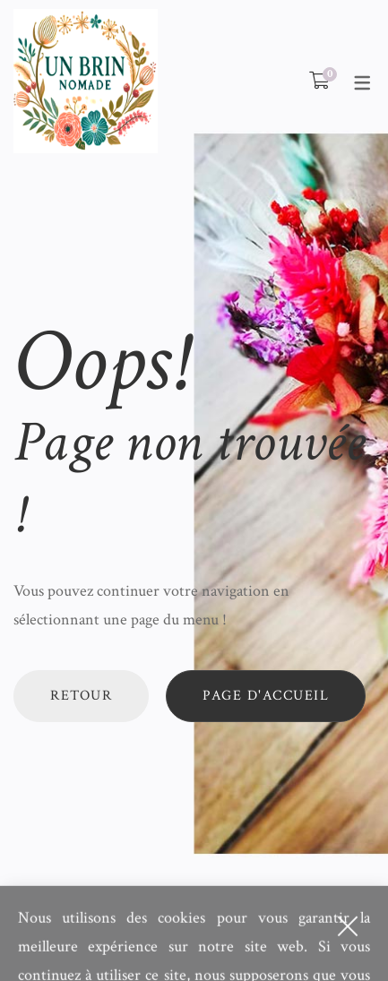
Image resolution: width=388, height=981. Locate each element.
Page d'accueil (266, 695)
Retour (81, 695)
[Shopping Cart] (319, 81)
